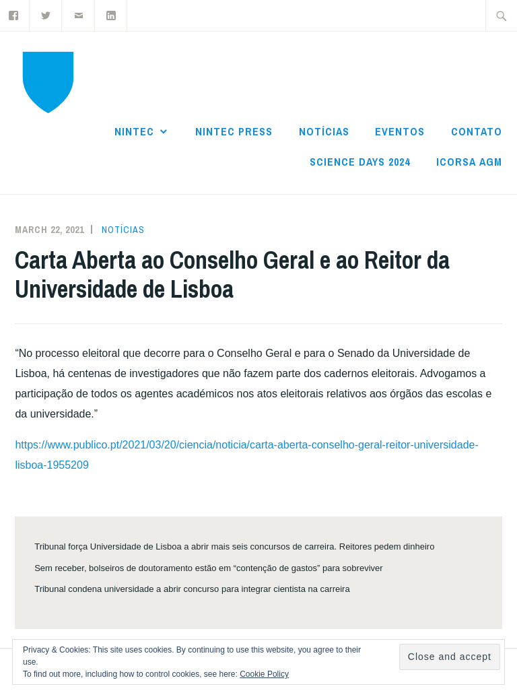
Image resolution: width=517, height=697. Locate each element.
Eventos (400, 131)
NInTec (134, 131)
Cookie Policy (264, 674)
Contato (476, 131)
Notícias (324, 131)
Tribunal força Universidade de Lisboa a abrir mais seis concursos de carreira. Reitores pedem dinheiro (234, 546)
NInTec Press (234, 131)
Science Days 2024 (360, 161)
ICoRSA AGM (469, 161)
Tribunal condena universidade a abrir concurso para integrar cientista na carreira (192, 589)
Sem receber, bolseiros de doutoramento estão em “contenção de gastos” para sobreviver (208, 568)
